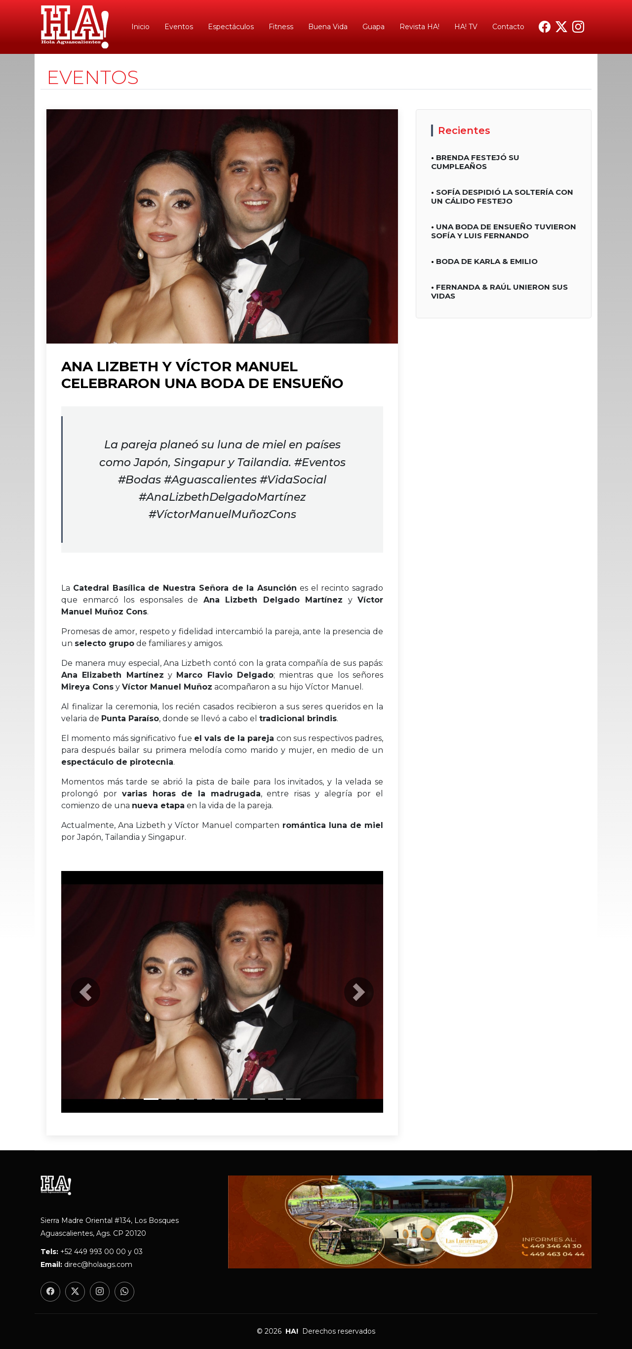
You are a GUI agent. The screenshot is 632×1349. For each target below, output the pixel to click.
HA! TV (465, 26)
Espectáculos (231, 26)
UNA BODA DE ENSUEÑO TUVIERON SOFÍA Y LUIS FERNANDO (503, 231)
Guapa (373, 26)
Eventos (178, 26)
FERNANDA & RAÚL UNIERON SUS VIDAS (499, 291)
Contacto (508, 26)
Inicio (140, 26)
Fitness (281, 26)
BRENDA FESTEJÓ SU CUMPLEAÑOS (475, 162)
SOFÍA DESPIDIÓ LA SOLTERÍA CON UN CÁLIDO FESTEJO (502, 196)
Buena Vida (328, 26)
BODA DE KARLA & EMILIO (487, 261)
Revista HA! (419, 26)
